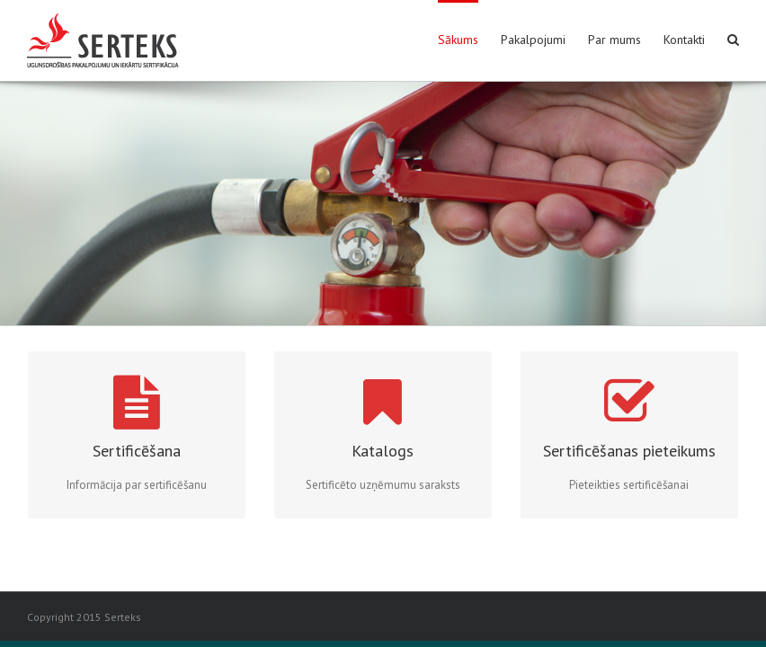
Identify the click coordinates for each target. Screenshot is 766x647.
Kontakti (684, 39)
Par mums (614, 39)
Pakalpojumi (533, 39)
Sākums (458, 39)
